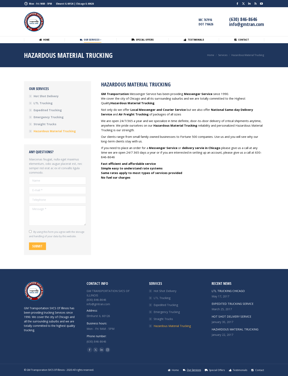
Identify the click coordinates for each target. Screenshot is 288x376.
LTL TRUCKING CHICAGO (228, 291)
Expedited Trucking (48, 110)
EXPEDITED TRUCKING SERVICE (232, 304)
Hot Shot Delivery (46, 96)
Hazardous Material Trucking (55, 131)
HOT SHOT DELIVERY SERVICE (231, 316)
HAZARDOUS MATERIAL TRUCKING (235, 329)
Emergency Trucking (49, 117)
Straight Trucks (45, 124)
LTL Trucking (43, 103)
